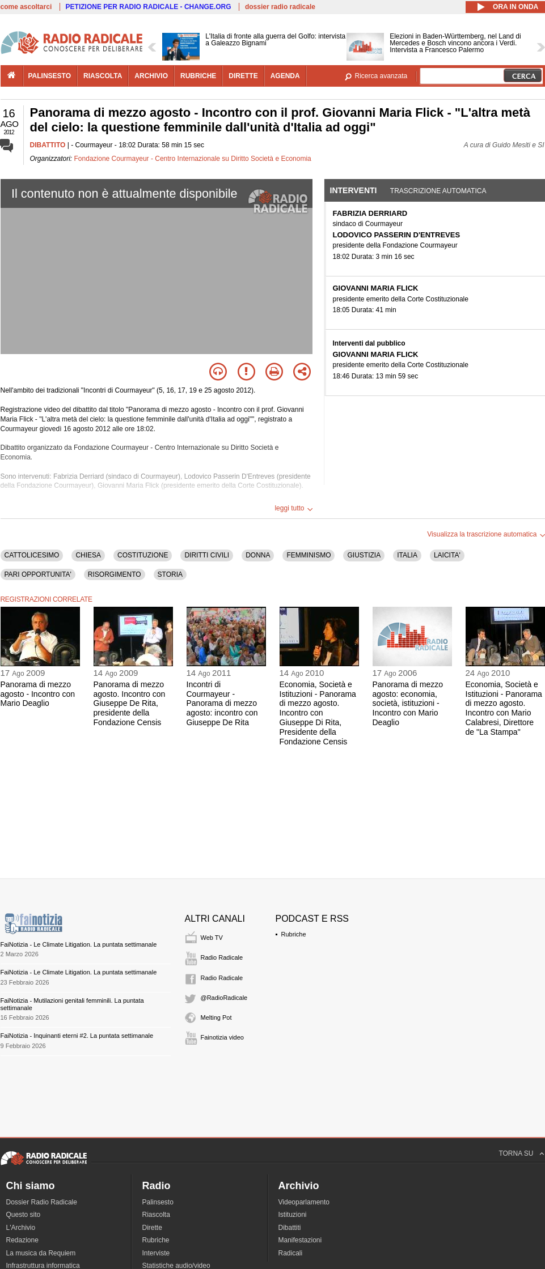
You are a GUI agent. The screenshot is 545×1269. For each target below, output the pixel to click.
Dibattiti (289, 1228)
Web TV (212, 937)
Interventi (353, 190)
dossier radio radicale (280, 7)
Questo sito (23, 1215)
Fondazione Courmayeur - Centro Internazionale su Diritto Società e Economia (192, 159)
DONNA (258, 555)
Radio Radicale (222, 957)
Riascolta (156, 1215)
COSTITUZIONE (142, 555)
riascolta (102, 76)
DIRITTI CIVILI (206, 555)
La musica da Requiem (41, 1253)
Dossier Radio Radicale (41, 1202)
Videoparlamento (304, 1202)
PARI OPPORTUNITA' (38, 574)
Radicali (290, 1253)
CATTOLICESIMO (32, 555)
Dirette (152, 1228)
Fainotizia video (222, 1037)
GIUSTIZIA (364, 555)
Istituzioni (292, 1215)
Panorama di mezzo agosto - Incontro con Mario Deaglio (38, 694)
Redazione (22, 1240)
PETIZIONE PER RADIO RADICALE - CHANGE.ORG (148, 7)
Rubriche (293, 934)
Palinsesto (158, 1202)
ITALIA (407, 555)
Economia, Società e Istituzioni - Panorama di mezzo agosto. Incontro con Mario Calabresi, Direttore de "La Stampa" (504, 708)
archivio (151, 76)
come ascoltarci (26, 7)
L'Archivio (21, 1228)
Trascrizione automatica (438, 191)
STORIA (170, 574)
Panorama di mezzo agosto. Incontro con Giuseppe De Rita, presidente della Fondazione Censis (130, 703)
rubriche (198, 76)
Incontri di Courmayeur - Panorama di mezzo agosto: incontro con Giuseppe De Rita (222, 703)
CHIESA (88, 555)
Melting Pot (216, 1017)
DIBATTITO (48, 145)
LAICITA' (447, 555)
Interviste (156, 1253)
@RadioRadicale (224, 997)
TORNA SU (515, 1153)
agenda (285, 76)
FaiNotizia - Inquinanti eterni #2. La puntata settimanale (77, 1035)
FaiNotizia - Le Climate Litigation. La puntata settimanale (79, 944)
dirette (243, 76)
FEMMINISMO (308, 555)
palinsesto (49, 76)
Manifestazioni (300, 1240)
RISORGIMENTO (114, 574)
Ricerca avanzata (381, 76)
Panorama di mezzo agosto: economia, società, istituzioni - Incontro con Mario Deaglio (408, 703)
